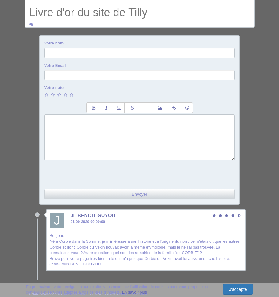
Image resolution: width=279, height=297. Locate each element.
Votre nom (54, 43)
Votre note (54, 87)
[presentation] (91, 172)
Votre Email (55, 65)
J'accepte (238, 289)
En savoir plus (134, 292)
